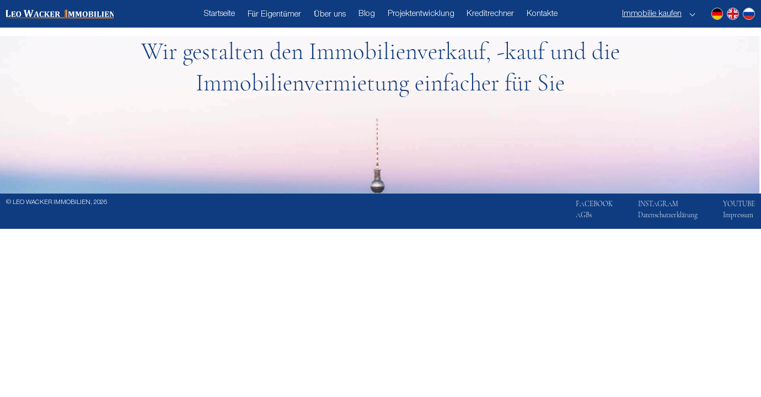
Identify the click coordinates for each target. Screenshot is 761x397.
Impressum (738, 215)
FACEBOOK (594, 204)
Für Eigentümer (274, 14)
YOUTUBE (739, 204)
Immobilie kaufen (652, 14)
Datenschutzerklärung (668, 215)
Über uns (330, 14)
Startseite (219, 14)
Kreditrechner (490, 14)
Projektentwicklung (421, 14)
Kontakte (542, 14)
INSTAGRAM (658, 204)
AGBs (584, 215)
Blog (366, 14)
